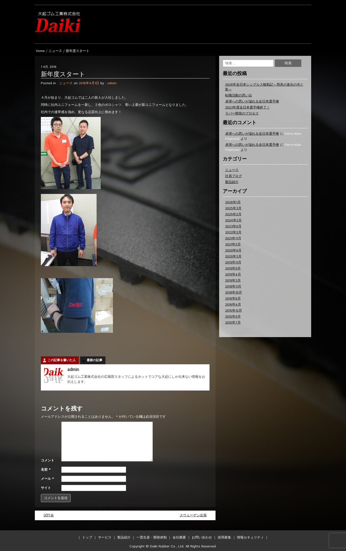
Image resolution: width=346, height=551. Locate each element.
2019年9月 (233, 268)
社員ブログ (233, 176)
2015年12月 (233, 310)
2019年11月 (233, 262)
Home (40, 51)
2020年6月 (233, 250)
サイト (46, 488)
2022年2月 (233, 232)
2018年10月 (233, 292)
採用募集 (224, 537)
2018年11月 (233, 286)
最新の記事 (94, 360)
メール (47, 478)
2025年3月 (233, 208)
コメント (47, 460)
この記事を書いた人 (62, 360)
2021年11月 (233, 238)
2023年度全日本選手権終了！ (247, 107)
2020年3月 (233, 256)
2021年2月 (233, 244)
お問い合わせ (202, 537)
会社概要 (179, 537)
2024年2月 (233, 220)
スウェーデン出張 (193, 515)
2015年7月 (233, 322)
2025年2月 (233, 214)
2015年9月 (233, 316)
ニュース (55, 51)
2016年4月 (233, 304)
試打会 (49, 515)
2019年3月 (233, 280)
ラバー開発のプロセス (242, 113)
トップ (87, 537)
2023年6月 (233, 226)
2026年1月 (233, 202)
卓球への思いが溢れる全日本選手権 (252, 101)
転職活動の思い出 (238, 95)
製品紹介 (232, 182)
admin (112, 83)
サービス (104, 537)
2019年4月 (233, 274)
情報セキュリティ (250, 537)
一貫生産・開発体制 (151, 537)
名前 (45, 469)
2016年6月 (233, 298)
